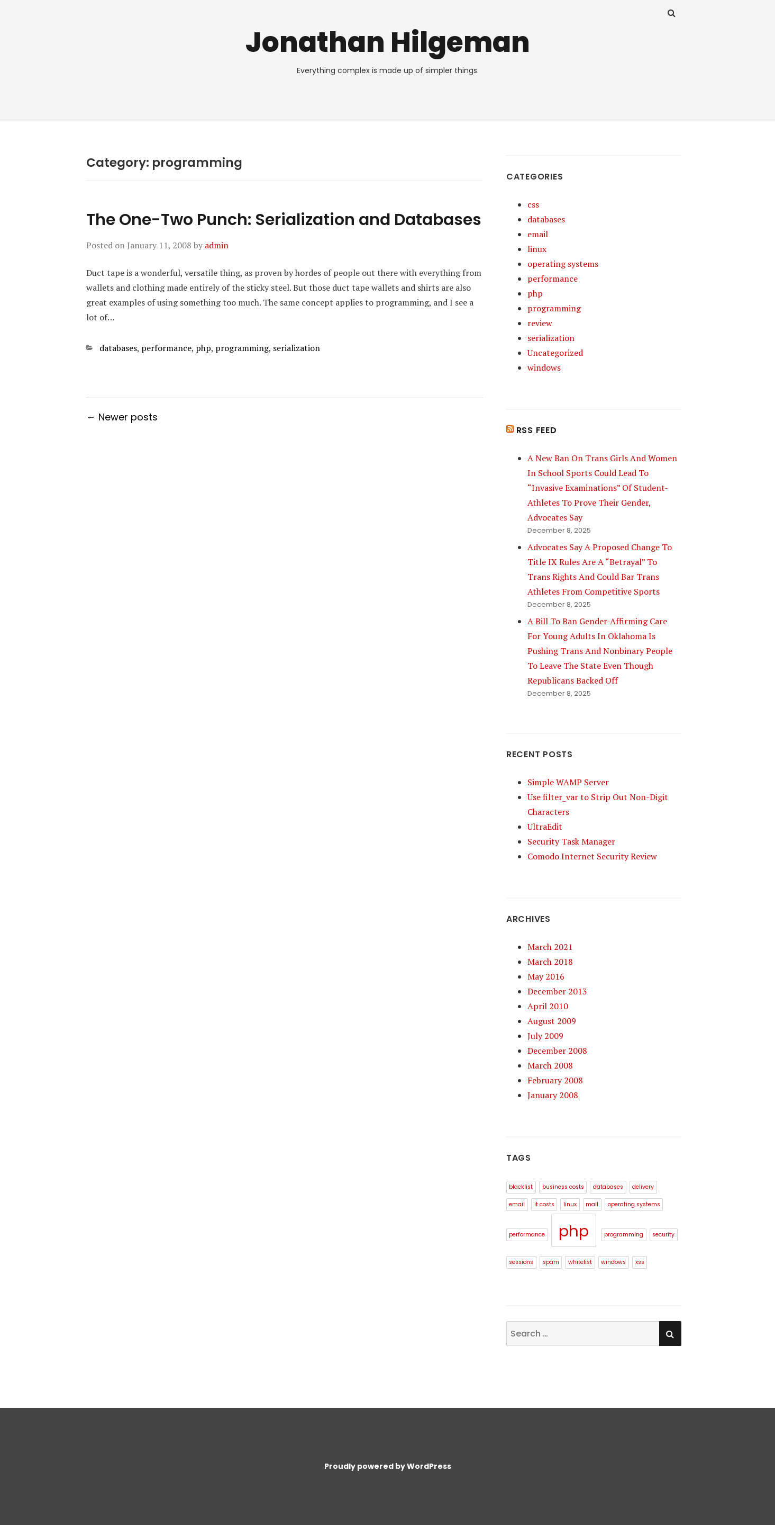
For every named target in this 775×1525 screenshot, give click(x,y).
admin (217, 245)
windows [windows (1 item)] (613, 1262)
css (533, 204)
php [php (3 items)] (574, 1231)
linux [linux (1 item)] (570, 1204)
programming (242, 348)
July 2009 (545, 1036)
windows (544, 367)
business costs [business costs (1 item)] (563, 1187)
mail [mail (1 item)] (592, 1204)
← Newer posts (122, 417)
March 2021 (550, 947)
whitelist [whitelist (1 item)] (580, 1262)
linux (536, 249)
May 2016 (545, 976)
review (539, 323)
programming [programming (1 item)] (623, 1235)
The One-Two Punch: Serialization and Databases (283, 220)
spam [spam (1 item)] (551, 1262)
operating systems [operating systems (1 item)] (634, 1204)
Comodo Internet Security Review (592, 856)
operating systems (562, 264)
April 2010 (547, 1006)
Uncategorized (555, 352)
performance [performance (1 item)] (527, 1235)
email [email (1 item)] (517, 1204)
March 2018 (550, 961)
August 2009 (551, 1021)
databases (118, 348)
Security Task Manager (571, 841)
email (537, 234)
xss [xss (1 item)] (639, 1262)
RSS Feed (536, 430)
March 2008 (550, 1065)
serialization (296, 348)
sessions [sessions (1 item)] (521, 1262)
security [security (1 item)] (663, 1235)
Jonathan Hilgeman (387, 42)
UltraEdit (544, 826)
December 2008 (557, 1050)
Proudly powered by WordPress (387, 1466)
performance (166, 348)
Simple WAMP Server (568, 782)
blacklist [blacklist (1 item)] (521, 1187)
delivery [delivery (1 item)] (643, 1187)
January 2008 (552, 1095)
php (203, 348)
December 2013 (557, 991)
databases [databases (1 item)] (608, 1187)
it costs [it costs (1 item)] (544, 1204)
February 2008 (555, 1080)
